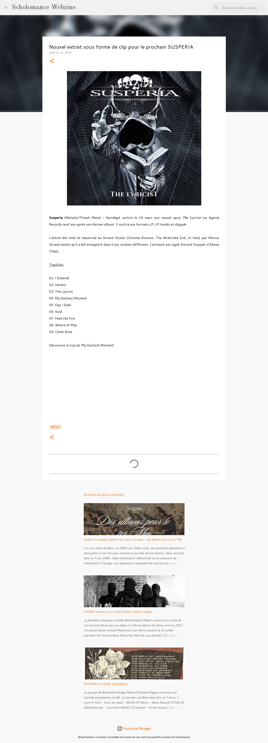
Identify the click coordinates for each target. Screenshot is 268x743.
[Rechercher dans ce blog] (243, 8)
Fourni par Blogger (134, 728)
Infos (55, 427)
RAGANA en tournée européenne (105, 684)
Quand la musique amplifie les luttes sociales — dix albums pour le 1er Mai (133, 539)
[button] (51, 61)
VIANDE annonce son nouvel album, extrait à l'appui (118, 612)
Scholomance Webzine (44, 7)
